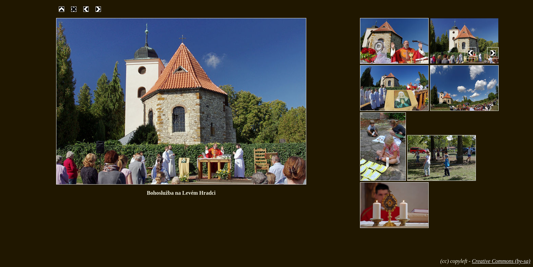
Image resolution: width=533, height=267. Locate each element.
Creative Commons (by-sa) (501, 261)
